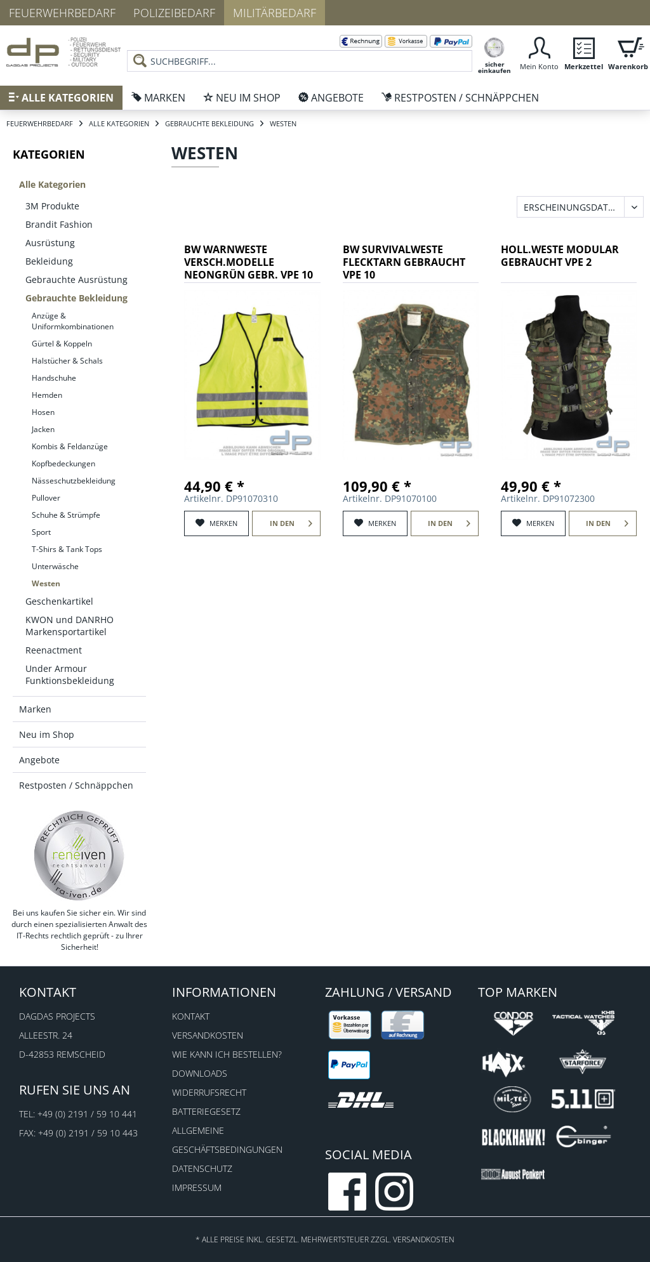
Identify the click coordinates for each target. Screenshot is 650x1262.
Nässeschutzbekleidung (74, 480)
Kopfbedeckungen (63, 463)
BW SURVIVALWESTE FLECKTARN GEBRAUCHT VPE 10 (404, 262)
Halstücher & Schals (67, 360)
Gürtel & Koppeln (62, 343)
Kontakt (190, 1016)
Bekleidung (49, 261)
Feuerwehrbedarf (62, 12)
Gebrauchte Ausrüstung (76, 279)
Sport (41, 532)
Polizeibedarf (174, 12)
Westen (46, 583)
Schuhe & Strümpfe (66, 514)
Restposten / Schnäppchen (76, 785)
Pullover (46, 497)
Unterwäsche (55, 566)
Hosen (43, 412)
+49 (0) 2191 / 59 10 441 (87, 1114)
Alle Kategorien (52, 184)
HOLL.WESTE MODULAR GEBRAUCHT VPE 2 (560, 256)
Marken (35, 709)
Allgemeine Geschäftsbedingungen (227, 1139)
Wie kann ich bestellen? (227, 1054)
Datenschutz (202, 1168)
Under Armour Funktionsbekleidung (69, 674)
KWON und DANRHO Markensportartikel (69, 626)
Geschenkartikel (59, 601)
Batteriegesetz (206, 1111)
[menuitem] (299, 51)
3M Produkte (52, 206)
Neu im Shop (46, 734)
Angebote (39, 760)
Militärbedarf (274, 12)
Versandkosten (207, 1035)
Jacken (43, 429)
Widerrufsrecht (209, 1092)
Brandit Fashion (59, 224)
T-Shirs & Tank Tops (67, 549)
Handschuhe (54, 377)
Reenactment (53, 650)
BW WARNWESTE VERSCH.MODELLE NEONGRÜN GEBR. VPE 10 (248, 262)
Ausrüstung (50, 243)
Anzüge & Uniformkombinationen (73, 321)
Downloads (199, 1073)
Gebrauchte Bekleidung (76, 298)
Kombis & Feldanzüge (70, 446)
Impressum (197, 1187)
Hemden (47, 395)
